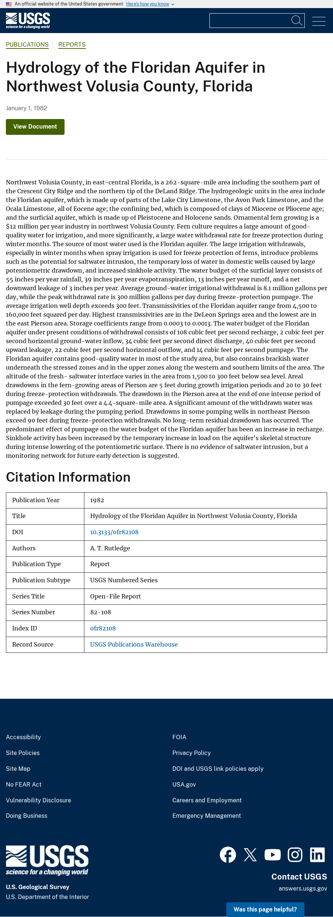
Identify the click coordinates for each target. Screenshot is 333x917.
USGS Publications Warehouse (134, 644)
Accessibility (23, 737)
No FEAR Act (23, 784)
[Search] (297, 20)
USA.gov (184, 784)
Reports (72, 44)
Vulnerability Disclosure (38, 800)
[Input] (257, 20)
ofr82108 (103, 628)
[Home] (28, 27)
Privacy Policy (191, 753)
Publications (27, 44)
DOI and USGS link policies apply (218, 769)
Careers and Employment (207, 800)
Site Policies (23, 753)
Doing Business (26, 816)
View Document (35, 126)
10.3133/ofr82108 (114, 532)
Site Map (18, 769)
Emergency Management (206, 816)
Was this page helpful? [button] (265, 909)
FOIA (179, 737)
